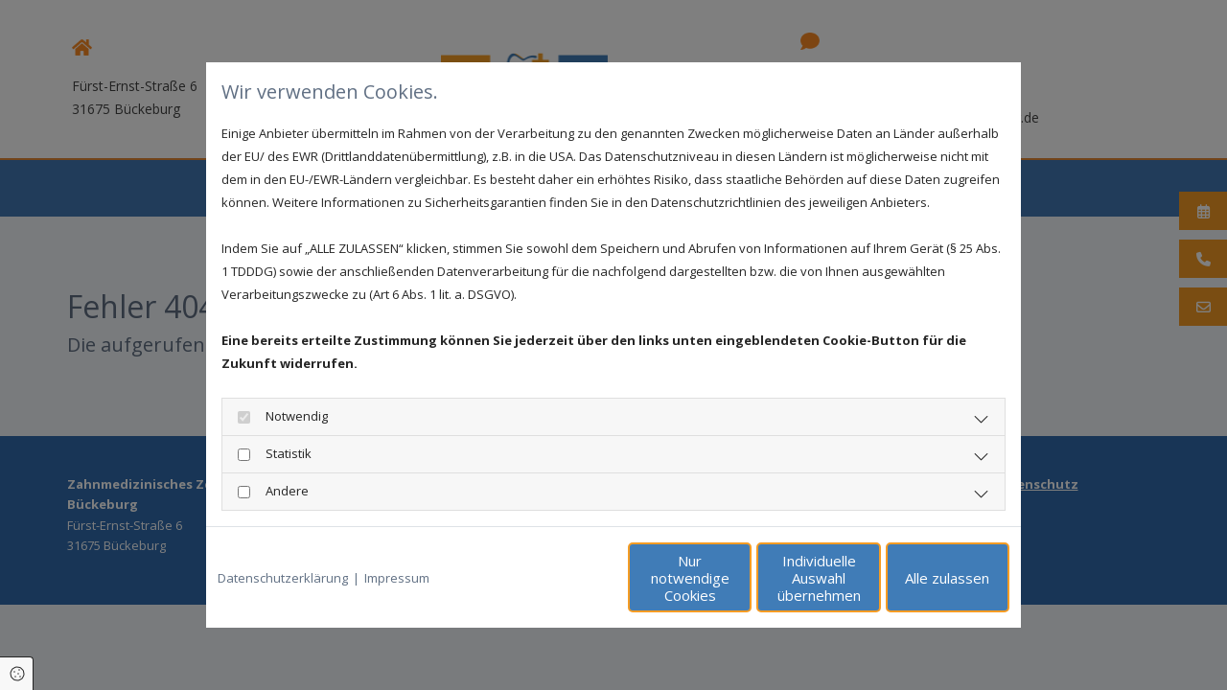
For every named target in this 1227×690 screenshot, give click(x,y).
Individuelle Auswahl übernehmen (738, 578)
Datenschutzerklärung (283, 577)
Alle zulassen (921, 577)
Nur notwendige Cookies (556, 578)
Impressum (396, 577)
